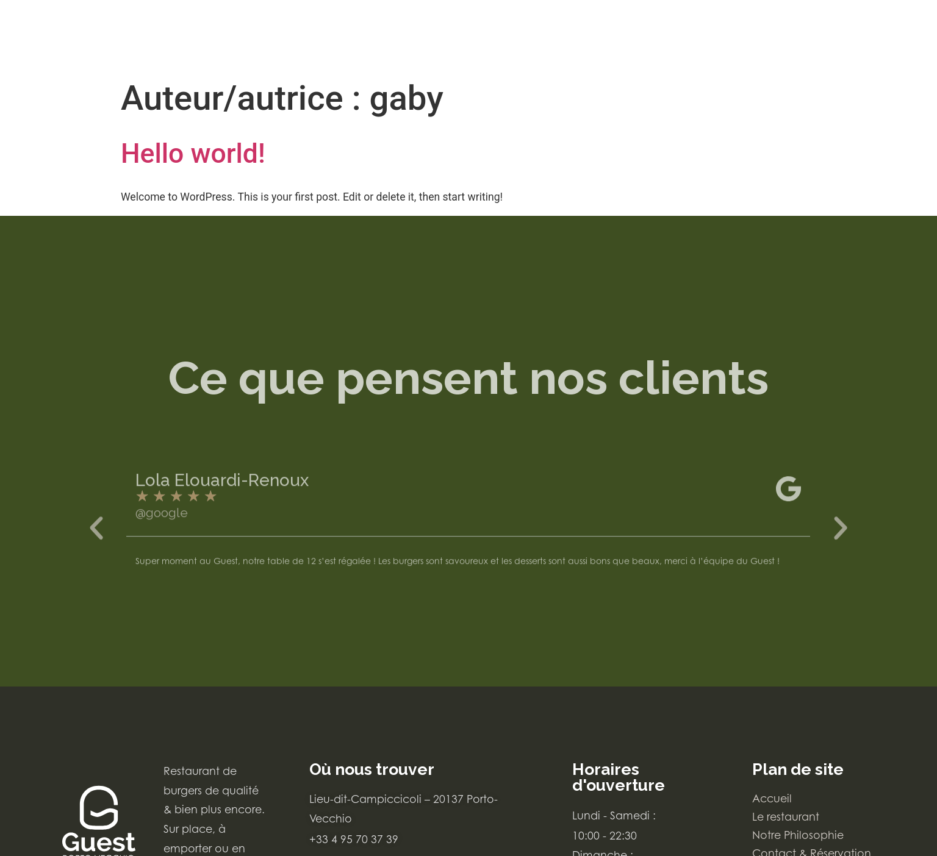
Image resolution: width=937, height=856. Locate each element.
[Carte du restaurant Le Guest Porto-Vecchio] (84, 37)
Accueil (772, 798)
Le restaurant (785, 816)
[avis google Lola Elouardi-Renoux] (468, 530)
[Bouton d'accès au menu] (875, 33)
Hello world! (193, 153)
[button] (96, 556)
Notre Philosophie (798, 835)
